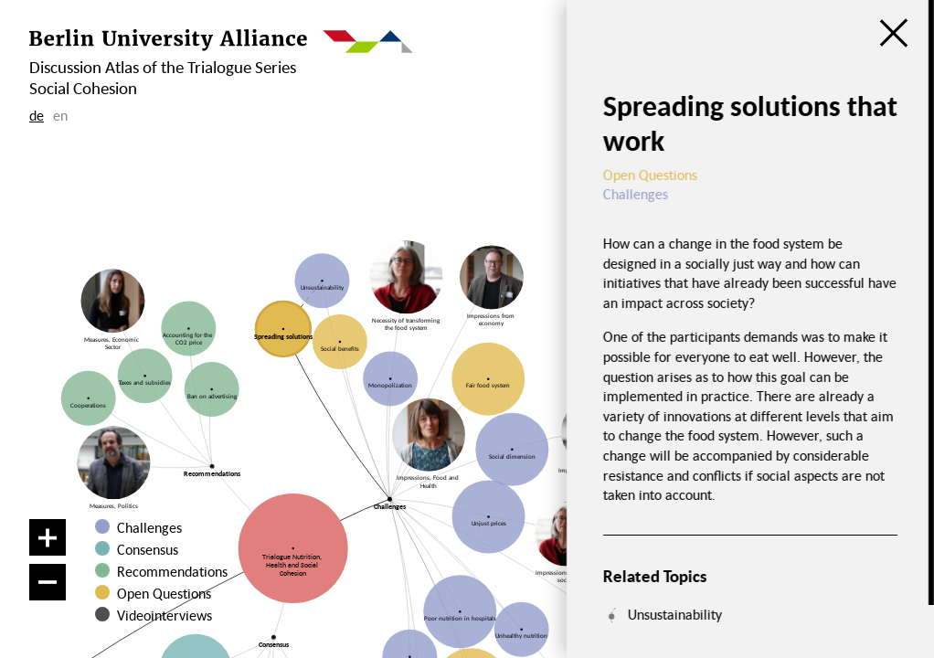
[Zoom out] (47, 582)
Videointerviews (164, 615)
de (36, 115)
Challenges (149, 527)
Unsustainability (675, 614)
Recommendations (172, 571)
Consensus (147, 549)
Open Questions (164, 593)
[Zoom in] (47, 537)
